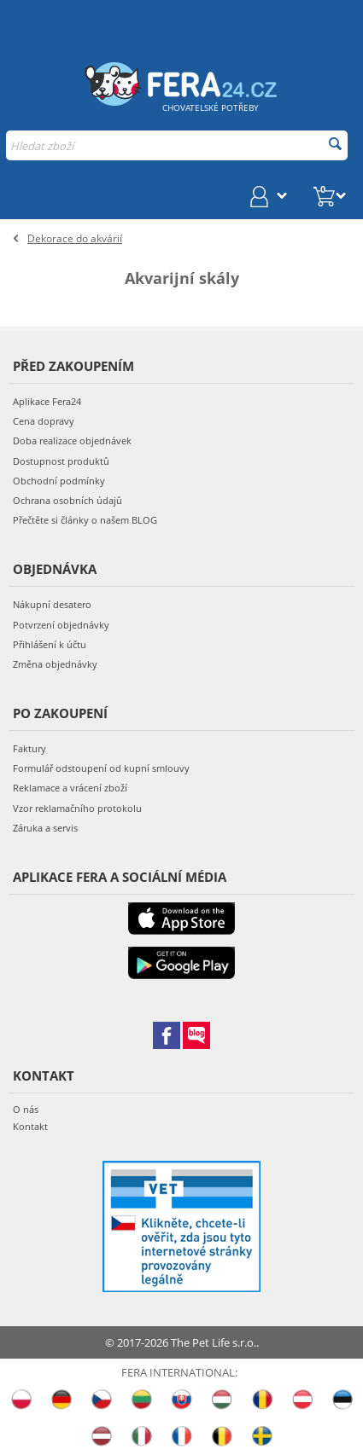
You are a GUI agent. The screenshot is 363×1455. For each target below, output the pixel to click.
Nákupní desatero (52, 604)
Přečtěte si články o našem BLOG (85, 519)
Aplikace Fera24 (47, 401)
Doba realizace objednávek (72, 440)
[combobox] (177, 145)
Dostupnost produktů (61, 461)
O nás (25, 1109)
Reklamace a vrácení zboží (70, 787)
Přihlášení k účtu (49, 644)
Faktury (29, 748)
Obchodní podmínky (59, 480)
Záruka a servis (45, 827)
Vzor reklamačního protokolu (77, 808)
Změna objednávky (55, 664)
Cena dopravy (43, 420)
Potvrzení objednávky (61, 624)
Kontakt (30, 1126)
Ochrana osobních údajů (67, 500)
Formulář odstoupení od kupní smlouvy (101, 768)
